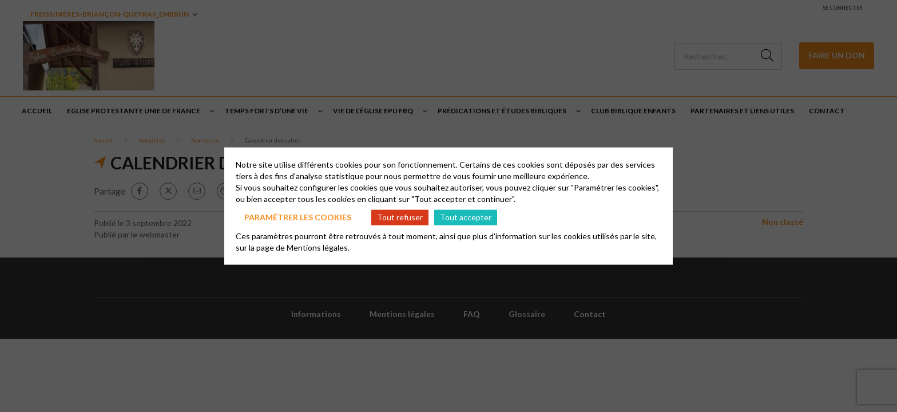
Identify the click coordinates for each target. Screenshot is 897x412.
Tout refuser (400, 217)
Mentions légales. (318, 247)
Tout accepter (465, 217)
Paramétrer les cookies (297, 217)
